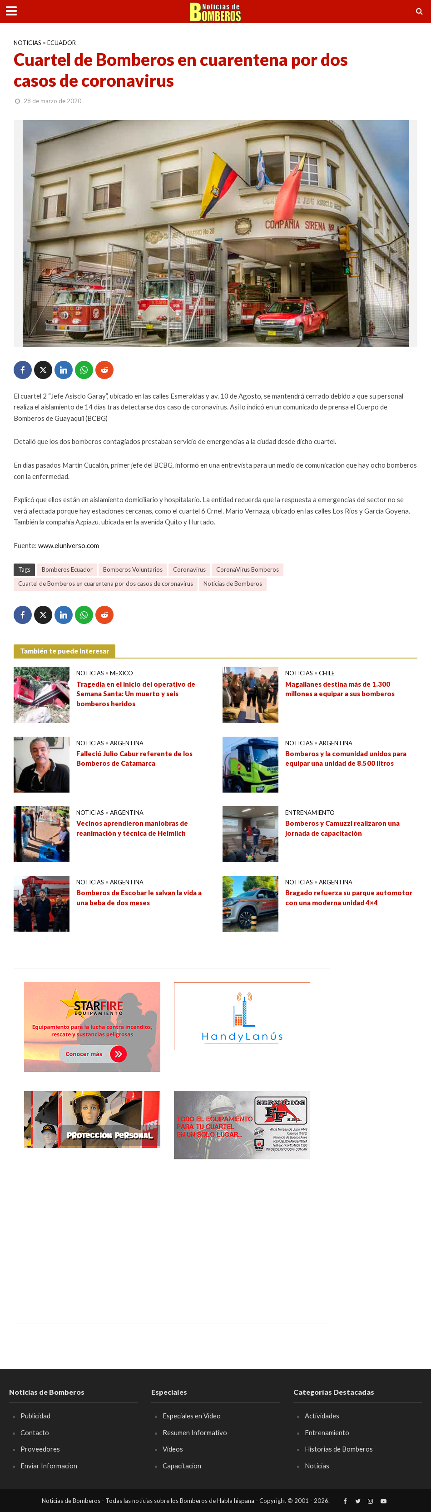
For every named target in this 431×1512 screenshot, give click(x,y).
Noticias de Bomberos (232, 583)
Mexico (121, 673)
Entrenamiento (310, 812)
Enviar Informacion (48, 1466)
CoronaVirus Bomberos (247, 569)
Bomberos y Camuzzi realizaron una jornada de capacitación (342, 828)
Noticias (27, 42)
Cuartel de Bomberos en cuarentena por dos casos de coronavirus (105, 583)
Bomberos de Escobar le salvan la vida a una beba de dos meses (139, 897)
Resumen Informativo (195, 1432)
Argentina (127, 743)
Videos (173, 1449)
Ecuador (61, 42)
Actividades (322, 1416)
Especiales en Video (192, 1416)
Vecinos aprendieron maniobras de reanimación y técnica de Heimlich (132, 828)
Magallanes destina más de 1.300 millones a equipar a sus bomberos (340, 689)
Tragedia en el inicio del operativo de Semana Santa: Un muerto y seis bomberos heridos (135, 694)
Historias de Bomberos (339, 1449)
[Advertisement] (92, 1234)
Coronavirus (189, 569)
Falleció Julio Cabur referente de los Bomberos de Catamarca (134, 758)
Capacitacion (182, 1466)
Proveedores (40, 1449)
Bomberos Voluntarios (133, 569)
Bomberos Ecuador (67, 569)
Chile (327, 673)
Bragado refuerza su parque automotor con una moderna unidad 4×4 (348, 897)
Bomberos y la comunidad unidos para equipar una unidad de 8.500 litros (345, 758)
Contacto (34, 1432)
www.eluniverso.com (68, 545)
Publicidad (35, 1416)
